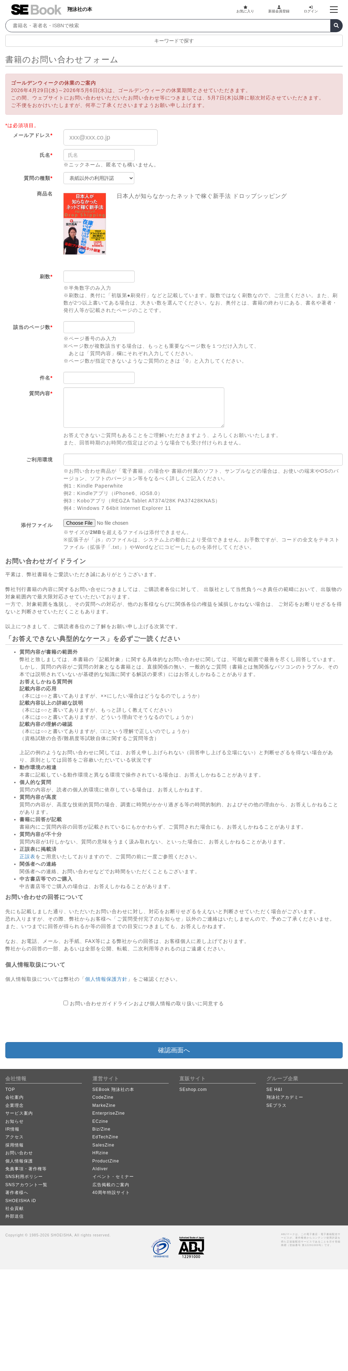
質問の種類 (38, 178)
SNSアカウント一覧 (26, 1184)
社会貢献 (14, 1208)
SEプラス (276, 1105)
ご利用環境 (39, 459)
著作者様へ (16, 1192)
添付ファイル (37, 525)
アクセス (14, 1136)
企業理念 (14, 1105)
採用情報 (14, 1145)
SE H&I (274, 1089)
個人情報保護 (19, 1161)
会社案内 (14, 1097)
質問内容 (40, 393)
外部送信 (14, 1216)
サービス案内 (19, 1113)
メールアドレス (32, 135)
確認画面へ (174, 1050)
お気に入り (245, 9)
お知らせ (14, 1121)
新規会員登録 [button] (279, 9)
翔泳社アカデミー (284, 1097)
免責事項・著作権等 (26, 1168)
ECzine (100, 1121)
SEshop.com (193, 1089)
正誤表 (27, 856)
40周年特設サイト (111, 1192)
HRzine (100, 1152)
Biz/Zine (101, 1129)
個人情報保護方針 (106, 979)
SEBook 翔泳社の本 (113, 1089)
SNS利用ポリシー (24, 1176)
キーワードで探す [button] (174, 41)
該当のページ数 (32, 327)
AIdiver (100, 1168)
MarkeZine (104, 1105)
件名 (46, 378)
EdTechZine (105, 1136)
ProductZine (105, 1161)
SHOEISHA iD (20, 1200)
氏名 (46, 155)
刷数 (46, 276)
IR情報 (12, 1129)
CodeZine (103, 1097)
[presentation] (117, 1025)
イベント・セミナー (113, 1176)
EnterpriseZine (108, 1113)
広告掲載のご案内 (110, 1184)
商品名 (45, 194)
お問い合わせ (19, 1152)
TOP (10, 1089)
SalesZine (103, 1145)
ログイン (311, 9)
